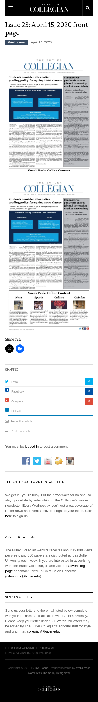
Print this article (21, 431)
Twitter (15, 381)
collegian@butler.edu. (43, 631)
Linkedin (16, 411)
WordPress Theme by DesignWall (48, 673)
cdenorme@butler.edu (23, 576)
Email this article (21, 421)
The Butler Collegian (49, 689)
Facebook (17, 391)
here (8, 516)
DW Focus (49, 8)
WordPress (83, 667)
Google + (17, 401)
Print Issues (17, 42)
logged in (32, 446)
